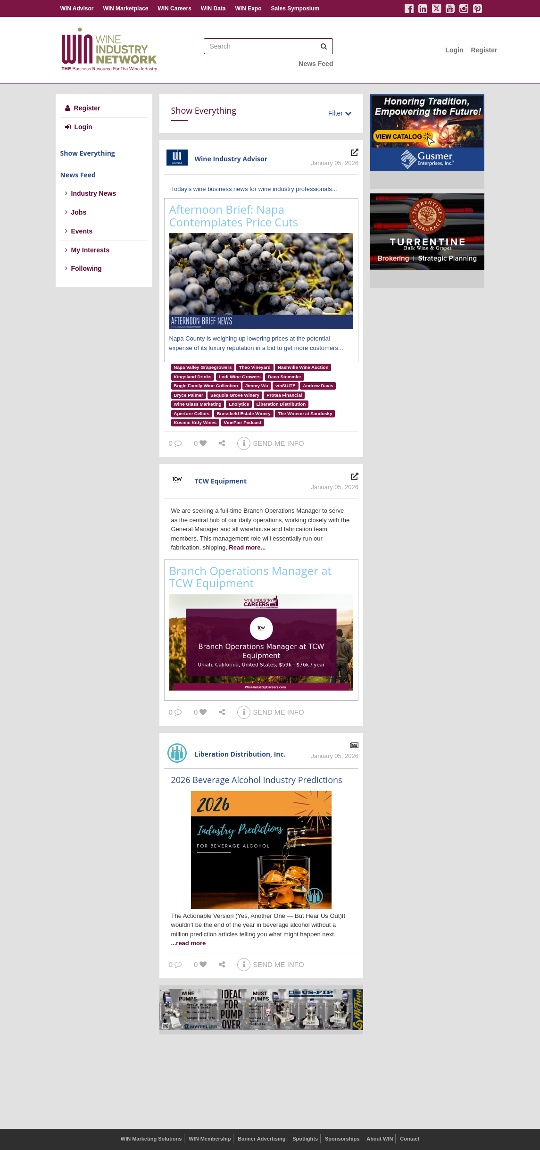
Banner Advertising (261, 1139)
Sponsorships (342, 1139)
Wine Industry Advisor (231, 158)
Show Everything (87, 153)
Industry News (90, 193)
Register (484, 50)
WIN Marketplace (125, 8)
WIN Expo (248, 8)
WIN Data (213, 8)
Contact (409, 1139)
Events (79, 231)
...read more (188, 943)
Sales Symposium (295, 8)
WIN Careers (174, 8)
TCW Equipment (221, 480)
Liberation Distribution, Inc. (240, 754)
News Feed (316, 63)
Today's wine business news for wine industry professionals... (254, 188)
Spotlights (305, 1139)
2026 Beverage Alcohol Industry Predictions (256, 779)
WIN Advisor (77, 8)
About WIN (379, 1139)
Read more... (247, 547)
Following (83, 268)
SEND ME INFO (270, 443)
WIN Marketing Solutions (151, 1139)
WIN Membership (210, 1139)
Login (454, 50)
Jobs (76, 212)
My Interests (87, 250)
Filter (339, 113)
